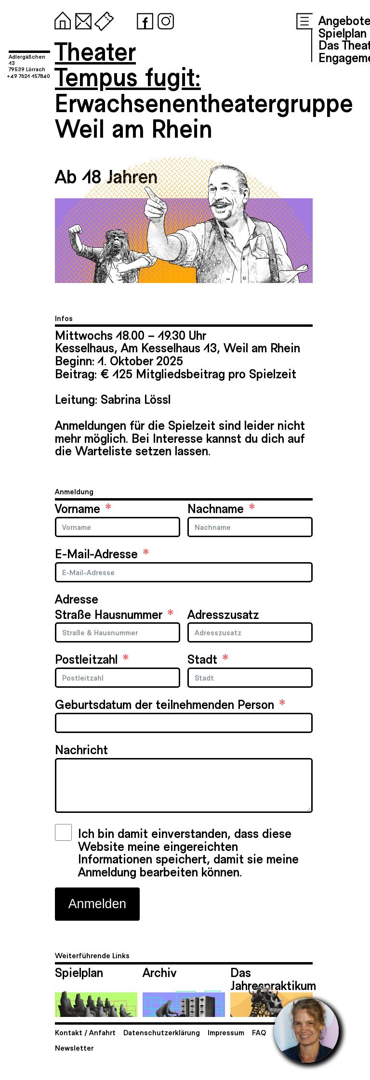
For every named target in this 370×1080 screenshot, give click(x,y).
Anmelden (97, 904)
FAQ (259, 1032)
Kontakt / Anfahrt (85, 1032)
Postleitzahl (86, 658)
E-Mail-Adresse (96, 553)
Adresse (76, 598)
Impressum (226, 1032)
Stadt (202, 658)
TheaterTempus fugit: (128, 63)
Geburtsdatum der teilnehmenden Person (164, 703)
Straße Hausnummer (108, 613)
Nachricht (81, 749)
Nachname (215, 507)
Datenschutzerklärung (161, 1032)
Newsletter (74, 1047)
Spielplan (342, 32)
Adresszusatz (223, 613)
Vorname (77, 507)
